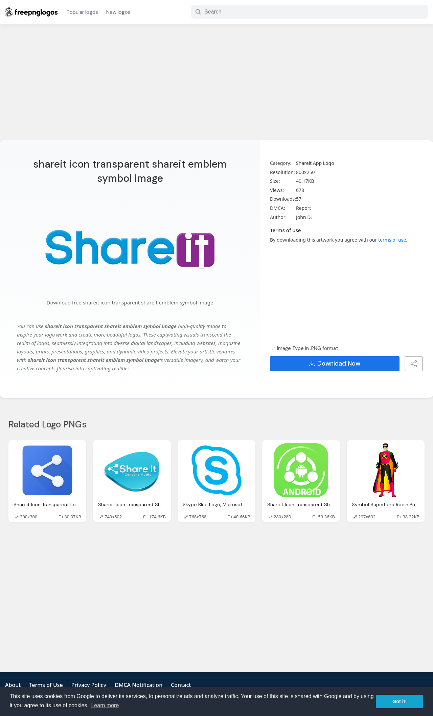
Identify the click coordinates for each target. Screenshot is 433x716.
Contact (181, 685)
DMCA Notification (138, 685)
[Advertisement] (216, 86)
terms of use (392, 240)
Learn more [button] (105, 705)
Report (303, 208)
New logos (118, 12)
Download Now (334, 364)
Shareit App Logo (315, 163)
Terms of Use (46, 685)
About (13, 685)
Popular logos (82, 12)
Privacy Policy (88, 685)
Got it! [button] (399, 701)
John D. (304, 217)
